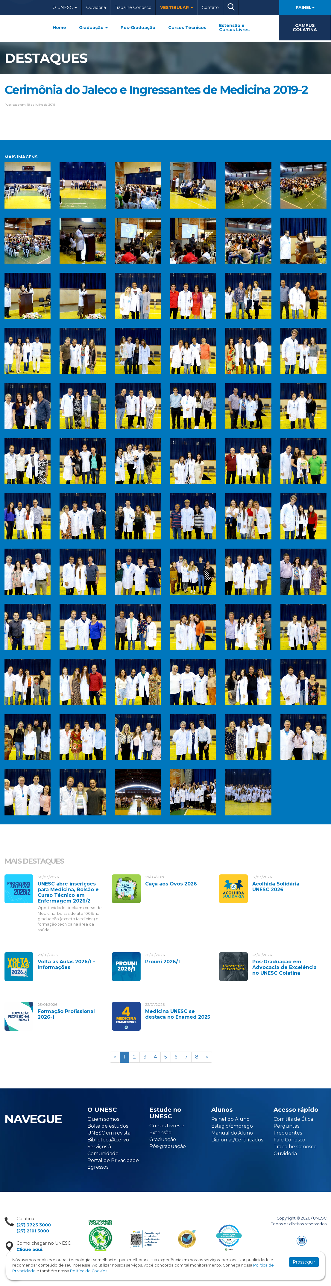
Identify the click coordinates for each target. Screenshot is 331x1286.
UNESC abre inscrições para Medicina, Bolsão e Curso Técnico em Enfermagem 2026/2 (68, 892)
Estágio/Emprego (232, 1126)
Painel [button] (305, 7)
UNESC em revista (108, 1133)
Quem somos (103, 1119)
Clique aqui (29, 1249)
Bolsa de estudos (107, 1126)
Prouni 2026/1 (162, 961)
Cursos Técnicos (187, 27)
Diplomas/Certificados (237, 1140)
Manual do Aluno (232, 1133)
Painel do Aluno (230, 1119)
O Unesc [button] (64, 7)
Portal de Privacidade (113, 1160)
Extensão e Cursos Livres (234, 27)
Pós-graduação (167, 1146)
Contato (210, 7)
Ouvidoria (96, 7)
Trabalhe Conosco (133, 7)
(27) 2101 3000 (32, 1231)
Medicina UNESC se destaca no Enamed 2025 (177, 1014)
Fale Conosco (289, 1140)
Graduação (93, 27)
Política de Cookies (88, 1271)
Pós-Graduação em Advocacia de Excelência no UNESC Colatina (284, 967)
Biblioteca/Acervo (108, 1140)
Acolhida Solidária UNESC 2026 (275, 886)
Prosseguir (304, 1262)
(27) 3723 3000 (33, 1225)
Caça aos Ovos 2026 (171, 884)
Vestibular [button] (176, 7)
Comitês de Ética (293, 1119)
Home (59, 27)
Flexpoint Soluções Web (323, 1240)
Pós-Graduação (138, 27)
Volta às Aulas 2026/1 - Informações (66, 964)
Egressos (97, 1167)
